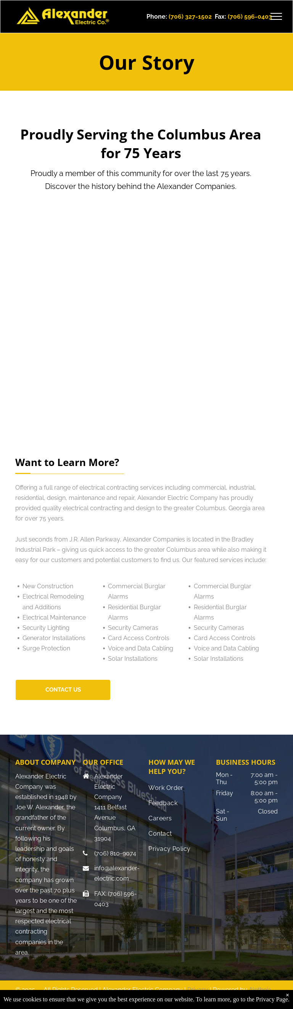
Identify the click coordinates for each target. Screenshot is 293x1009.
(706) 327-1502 (190, 16)
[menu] (276, 16)
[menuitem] (179, 788)
